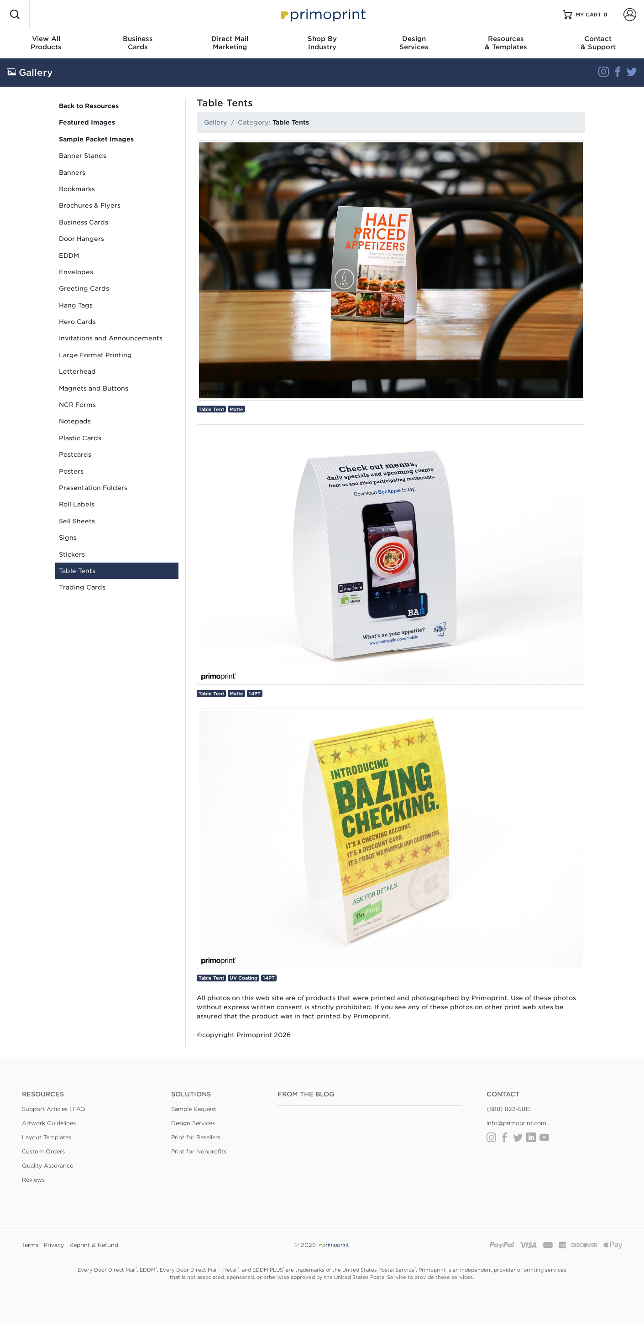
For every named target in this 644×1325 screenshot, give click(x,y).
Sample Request (193, 1109)
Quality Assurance (47, 1165)
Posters (71, 471)
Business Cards (83, 222)
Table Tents (77, 570)
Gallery (215, 122)
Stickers (72, 554)
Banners (72, 172)
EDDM (69, 255)
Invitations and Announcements (110, 338)
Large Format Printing (95, 355)
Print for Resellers (195, 1137)
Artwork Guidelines (49, 1123)
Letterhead (77, 371)
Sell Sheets (77, 521)
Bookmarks (77, 189)
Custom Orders (43, 1151)
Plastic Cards (80, 438)
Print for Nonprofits (198, 1151)
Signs (68, 537)
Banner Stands (82, 155)
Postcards (75, 454)
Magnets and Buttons (93, 388)
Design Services (193, 1123)
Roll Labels (76, 504)
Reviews (33, 1179)
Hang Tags (76, 305)
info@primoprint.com (516, 1123)
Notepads (75, 421)
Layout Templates (46, 1137)
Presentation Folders (93, 487)
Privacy (54, 1245)
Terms (30, 1245)
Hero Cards (77, 321)
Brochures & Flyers (89, 205)
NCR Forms (77, 404)
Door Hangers (81, 238)
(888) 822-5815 (509, 1109)
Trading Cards (82, 587)
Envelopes (76, 272)
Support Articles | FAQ (53, 1109)
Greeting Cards (84, 288)
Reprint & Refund (93, 1245)
